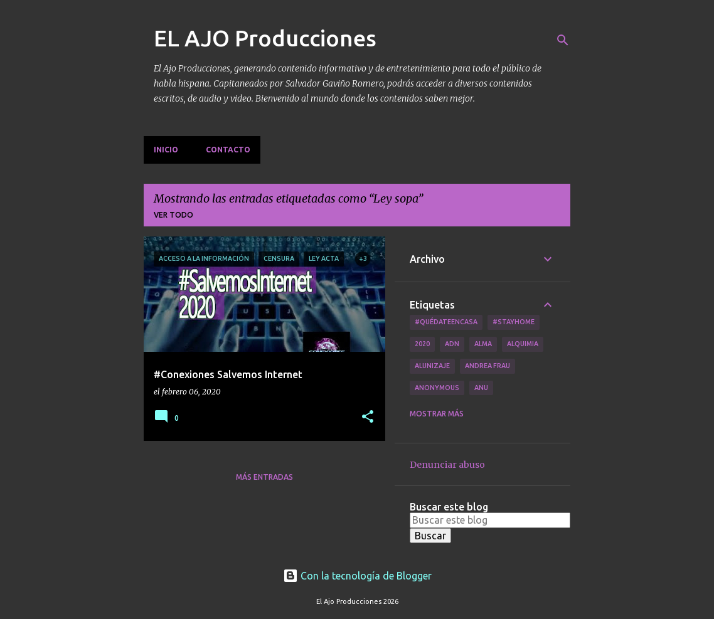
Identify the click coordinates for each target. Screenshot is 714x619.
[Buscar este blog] (490, 519)
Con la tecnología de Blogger (357, 575)
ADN (452, 343)
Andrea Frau (487, 365)
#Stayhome (514, 321)
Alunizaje (432, 365)
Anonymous (437, 387)
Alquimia (522, 343)
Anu (481, 387)
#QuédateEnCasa (446, 321)
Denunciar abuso (447, 464)
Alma (483, 343)
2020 (422, 343)
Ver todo (173, 215)
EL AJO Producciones (265, 38)
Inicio (166, 149)
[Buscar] (562, 40)
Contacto (228, 149)
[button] (367, 417)
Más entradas (264, 477)
